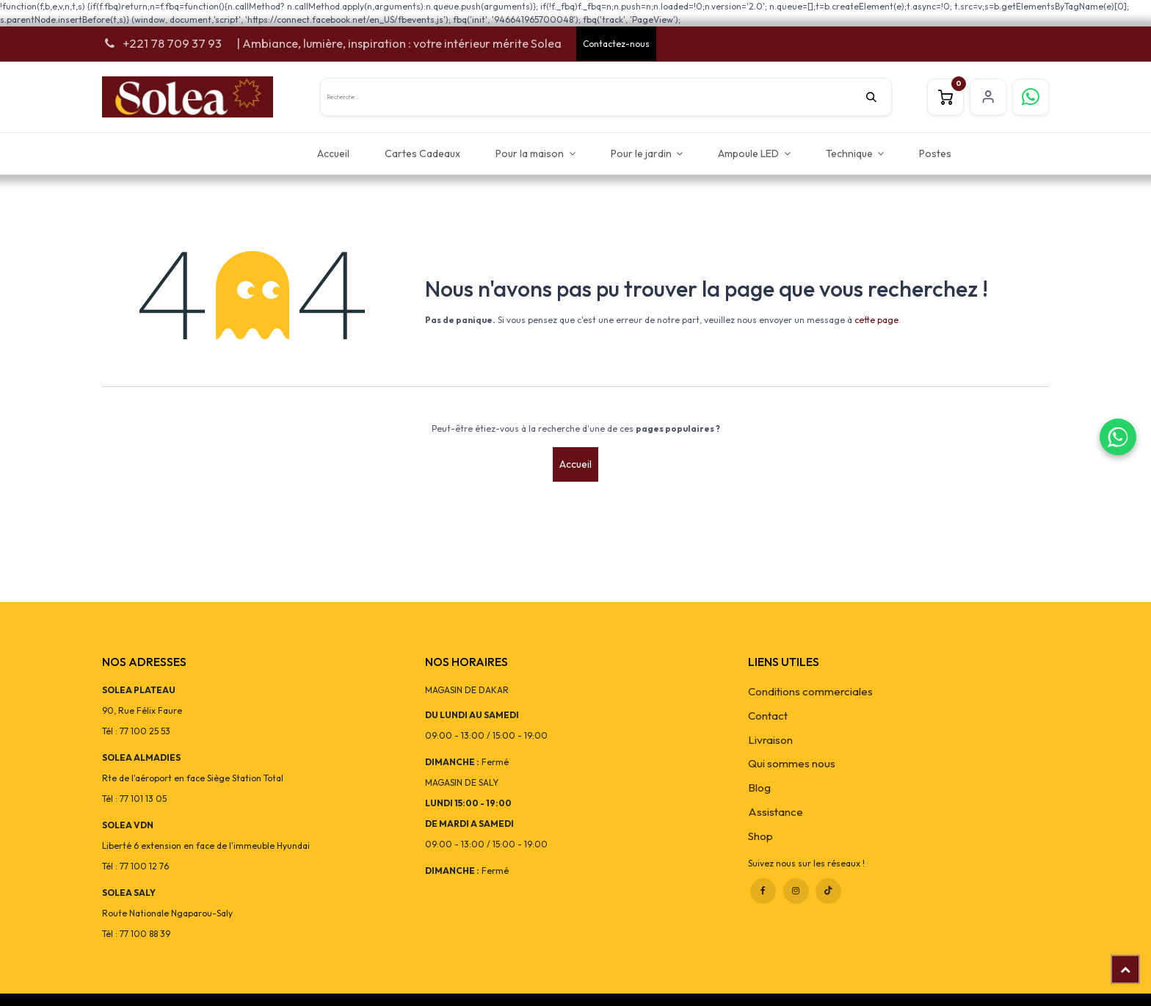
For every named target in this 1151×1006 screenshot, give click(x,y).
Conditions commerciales (810, 691)
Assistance (775, 812)
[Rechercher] (878, 97)
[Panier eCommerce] (945, 97)
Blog (759, 788)
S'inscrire (988, 97)
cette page (876, 319)
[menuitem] (333, 153)
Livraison (770, 740)
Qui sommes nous (791, 763)
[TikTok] (828, 891)
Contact (768, 716)
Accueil (575, 464)
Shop (760, 836)
